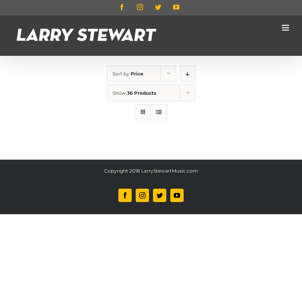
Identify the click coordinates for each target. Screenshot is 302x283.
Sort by (128, 74)
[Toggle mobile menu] (286, 28)
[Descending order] (187, 74)
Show (134, 93)
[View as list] (158, 112)
